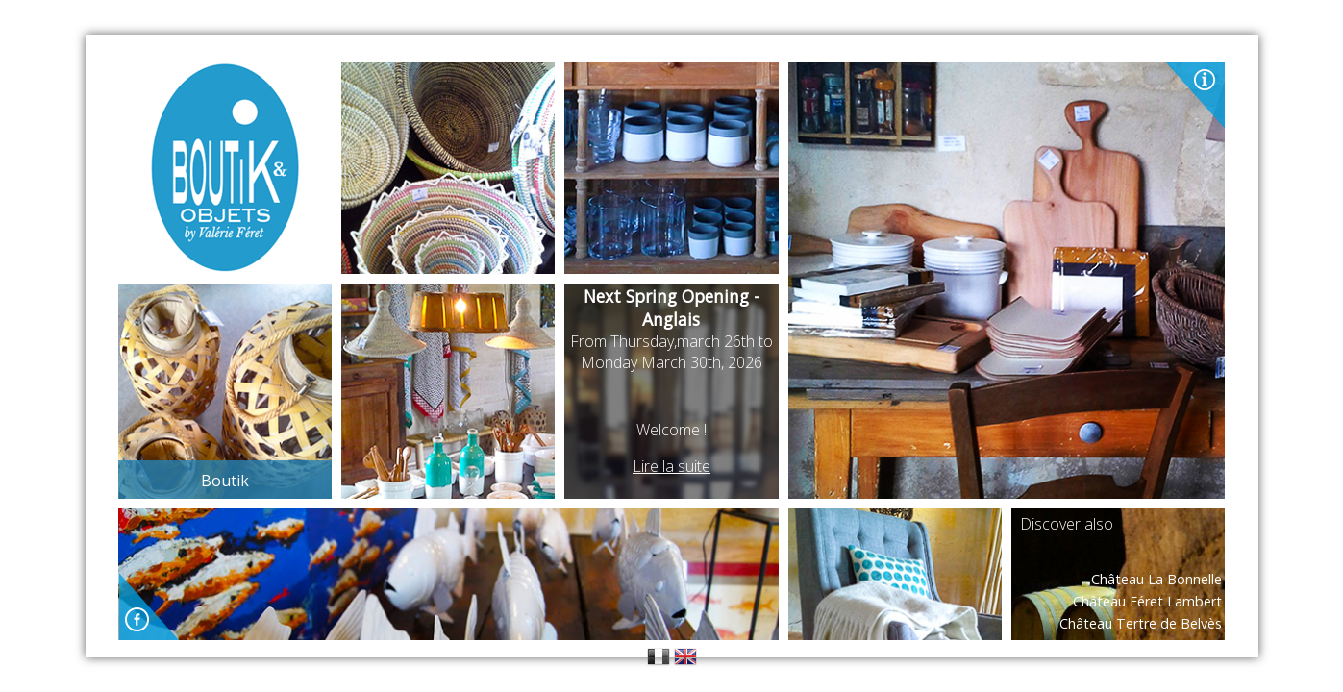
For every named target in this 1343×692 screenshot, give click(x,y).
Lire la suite (671, 466)
